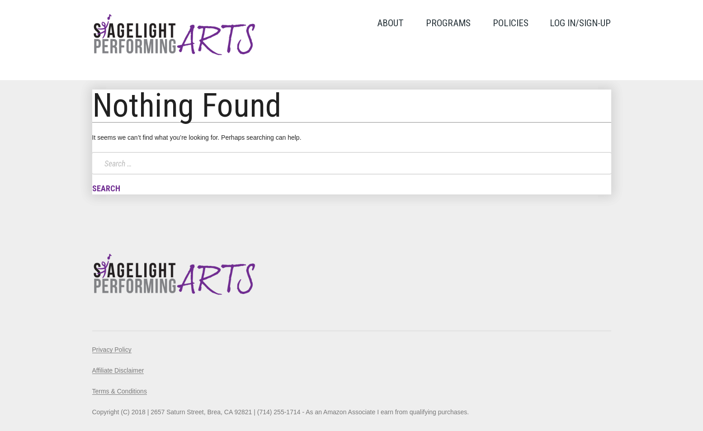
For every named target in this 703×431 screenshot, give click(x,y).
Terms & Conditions (119, 391)
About (390, 23)
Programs (448, 23)
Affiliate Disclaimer (118, 370)
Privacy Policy (112, 349)
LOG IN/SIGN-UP (580, 23)
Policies (510, 23)
